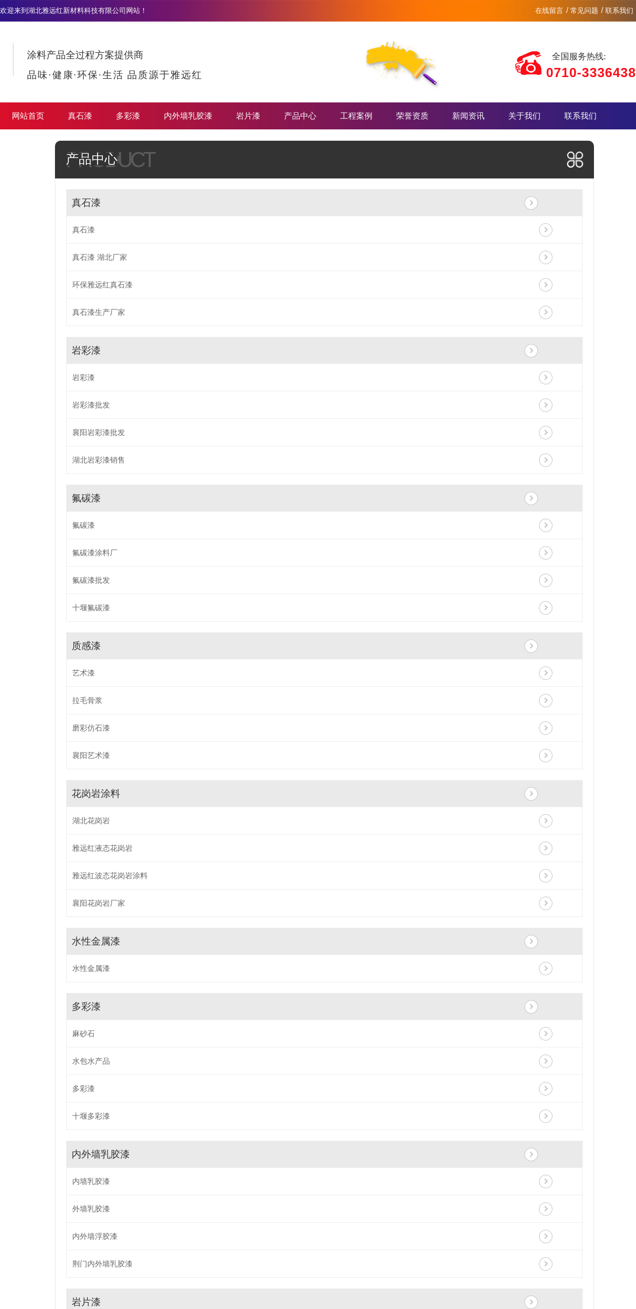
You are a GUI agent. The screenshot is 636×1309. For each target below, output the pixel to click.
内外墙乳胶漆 (188, 116)
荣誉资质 (412, 116)
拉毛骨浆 (87, 700)
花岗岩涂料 (96, 793)
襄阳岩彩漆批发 (98, 432)
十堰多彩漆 (91, 1116)
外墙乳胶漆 (91, 1208)
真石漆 (80, 116)
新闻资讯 (468, 116)
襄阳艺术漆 (91, 755)
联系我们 (619, 10)
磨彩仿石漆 (91, 728)
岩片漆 (248, 116)
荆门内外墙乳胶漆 (102, 1263)
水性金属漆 (96, 941)
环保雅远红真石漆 (102, 284)
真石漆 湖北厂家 (99, 257)
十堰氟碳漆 (91, 607)
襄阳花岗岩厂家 (98, 903)
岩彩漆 (86, 350)
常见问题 (584, 10)
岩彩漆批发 (91, 405)
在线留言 (549, 10)
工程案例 (356, 116)
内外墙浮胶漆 (94, 1236)
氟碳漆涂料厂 (94, 552)
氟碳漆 (86, 498)
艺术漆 (83, 673)
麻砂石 (83, 1033)
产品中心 (300, 116)
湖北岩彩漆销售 (98, 460)
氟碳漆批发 (91, 580)
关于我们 (524, 116)
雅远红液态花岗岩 (102, 848)
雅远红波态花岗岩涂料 (110, 875)
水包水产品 (91, 1061)
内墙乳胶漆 (91, 1181)
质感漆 (86, 645)
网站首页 (28, 116)
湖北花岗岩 (91, 820)
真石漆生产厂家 (98, 312)
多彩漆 (128, 116)
